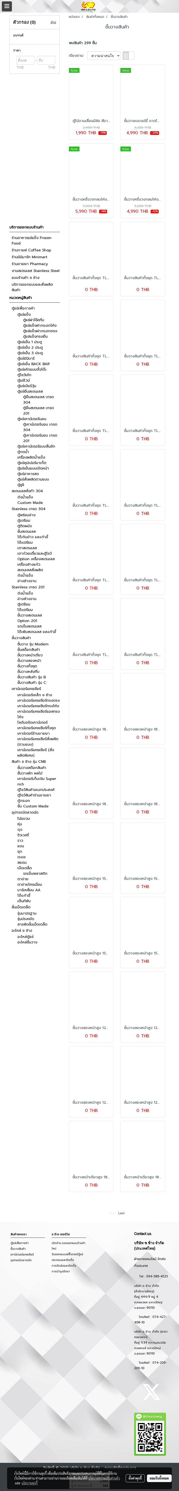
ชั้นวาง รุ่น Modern (33, 644)
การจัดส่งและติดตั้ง (64, 1266)
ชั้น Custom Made (33, 806)
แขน (20, 846)
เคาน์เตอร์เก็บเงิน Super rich (36, 781)
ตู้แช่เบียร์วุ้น (26, 386)
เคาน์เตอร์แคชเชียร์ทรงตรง (38, 700)
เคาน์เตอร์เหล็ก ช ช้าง (34, 695)
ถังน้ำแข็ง (25, 497)
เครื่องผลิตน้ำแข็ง (31, 457)
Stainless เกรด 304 (29, 509)
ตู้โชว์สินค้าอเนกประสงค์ (35, 790)
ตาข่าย (22, 879)
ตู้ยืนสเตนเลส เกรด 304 (38, 399)
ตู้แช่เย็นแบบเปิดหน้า (33, 468)
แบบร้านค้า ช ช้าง (25, 277)
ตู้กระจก (23, 801)
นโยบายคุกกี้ (30, 1483)
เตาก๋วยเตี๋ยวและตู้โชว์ (34, 553)
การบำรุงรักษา (61, 1271)
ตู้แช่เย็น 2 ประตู (30, 347)
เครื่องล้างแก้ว (28, 564)
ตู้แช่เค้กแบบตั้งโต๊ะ (31, 369)
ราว (20, 840)
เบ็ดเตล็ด (24, 868)
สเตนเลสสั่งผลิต (30, 570)
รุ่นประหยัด (25, 919)
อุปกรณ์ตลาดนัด (25, 812)
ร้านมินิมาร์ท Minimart (29, 257)
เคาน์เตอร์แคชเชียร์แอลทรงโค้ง (38, 714)
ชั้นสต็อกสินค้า (28, 649)
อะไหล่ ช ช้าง (22, 930)
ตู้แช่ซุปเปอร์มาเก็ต (31, 463)
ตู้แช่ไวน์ (23, 380)
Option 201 (27, 621)
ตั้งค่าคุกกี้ (135, 1478)
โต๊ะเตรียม (25, 542)
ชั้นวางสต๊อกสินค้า (31, 768)
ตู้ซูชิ (20, 485)
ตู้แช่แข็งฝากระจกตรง (40, 331)
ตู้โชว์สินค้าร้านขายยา (34, 795)
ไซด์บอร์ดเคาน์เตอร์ (32, 722)
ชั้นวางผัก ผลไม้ (29, 773)
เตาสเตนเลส (27, 548)
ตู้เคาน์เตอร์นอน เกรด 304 (40, 427)
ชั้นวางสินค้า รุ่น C (31, 682)
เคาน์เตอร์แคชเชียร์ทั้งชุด (36, 728)
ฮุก (19, 851)
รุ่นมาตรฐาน (26, 913)
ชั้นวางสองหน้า (29, 660)
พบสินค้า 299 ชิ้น (83, 43)
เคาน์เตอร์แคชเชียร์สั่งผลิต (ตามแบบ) (37, 741)
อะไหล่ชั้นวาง (27, 942)
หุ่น (19, 824)
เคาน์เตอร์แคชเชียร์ (26, 689)
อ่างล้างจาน (26, 581)
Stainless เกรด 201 (28, 587)
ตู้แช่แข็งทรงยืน (35, 336)
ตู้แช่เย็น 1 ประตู (29, 342)
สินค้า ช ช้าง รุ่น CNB (29, 761)
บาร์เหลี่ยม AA (29, 890)
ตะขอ (21, 857)
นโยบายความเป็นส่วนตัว (104, 1478)
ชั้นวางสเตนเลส (29, 615)
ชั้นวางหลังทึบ (28, 671)
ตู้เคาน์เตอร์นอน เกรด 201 (40, 438)
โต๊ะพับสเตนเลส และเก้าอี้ (36, 632)
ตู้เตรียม (23, 520)
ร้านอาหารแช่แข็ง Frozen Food (32, 240)
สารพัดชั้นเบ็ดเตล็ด (32, 924)
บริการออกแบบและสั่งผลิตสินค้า (32, 287)
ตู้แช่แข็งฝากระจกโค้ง (40, 325)
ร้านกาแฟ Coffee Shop (31, 250)
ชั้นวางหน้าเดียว (30, 655)
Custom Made (30, 502)
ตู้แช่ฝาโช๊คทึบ (33, 320)
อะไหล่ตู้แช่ (25, 937)
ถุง (19, 829)
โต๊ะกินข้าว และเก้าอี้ (32, 537)
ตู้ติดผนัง (24, 526)
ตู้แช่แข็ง (24, 314)
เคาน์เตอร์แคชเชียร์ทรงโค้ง (38, 706)
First (112, 1213)
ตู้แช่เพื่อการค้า (23, 308)
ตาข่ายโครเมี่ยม (29, 884)
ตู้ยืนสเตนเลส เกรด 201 (38, 410)
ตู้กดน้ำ (23, 452)
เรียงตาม (78, 55)
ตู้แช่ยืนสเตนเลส (30, 391)
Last (121, 1213)
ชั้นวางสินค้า (21, 638)
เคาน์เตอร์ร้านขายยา (33, 733)
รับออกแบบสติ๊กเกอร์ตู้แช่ (67, 1254)
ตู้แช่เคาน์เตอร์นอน (31, 419)
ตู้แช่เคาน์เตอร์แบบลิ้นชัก (36, 446)
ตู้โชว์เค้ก (24, 375)
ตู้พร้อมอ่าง (26, 515)
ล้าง (53, 22)
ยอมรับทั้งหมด (159, 1478)
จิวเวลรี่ (23, 835)
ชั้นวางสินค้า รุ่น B (31, 677)
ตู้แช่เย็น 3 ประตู (30, 353)
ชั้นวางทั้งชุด (27, 666)
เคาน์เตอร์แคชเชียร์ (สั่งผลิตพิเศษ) (35, 752)
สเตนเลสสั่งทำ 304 (27, 491)
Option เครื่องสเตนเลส (36, 559)
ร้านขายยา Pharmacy (30, 264)
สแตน (22, 862)
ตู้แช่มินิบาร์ (26, 358)
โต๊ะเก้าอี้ (23, 895)
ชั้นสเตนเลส (26, 531)
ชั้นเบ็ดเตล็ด (21, 907)
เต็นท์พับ (24, 901)
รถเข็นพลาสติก (35, 873)
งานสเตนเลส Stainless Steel (36, 271)
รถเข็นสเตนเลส (29, 626)
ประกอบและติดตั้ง (63, 1260)
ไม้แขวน (23, 818)
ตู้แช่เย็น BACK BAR (33, 364)
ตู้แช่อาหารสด (28, 474)
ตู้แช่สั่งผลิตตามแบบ (33, 479)
